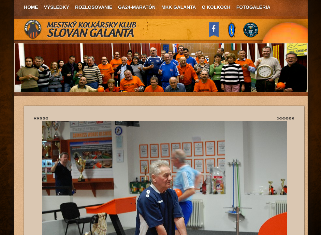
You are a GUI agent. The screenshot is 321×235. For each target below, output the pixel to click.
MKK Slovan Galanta (80, 29)
